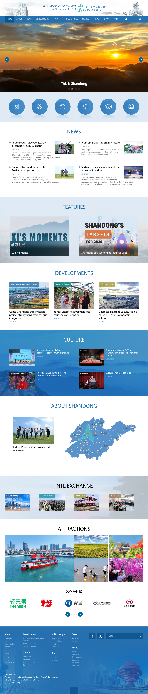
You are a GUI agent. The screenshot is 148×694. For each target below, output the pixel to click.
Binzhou (94, 424)
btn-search (126, 19)
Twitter (100, 636)
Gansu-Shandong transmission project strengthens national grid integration (28, 315)
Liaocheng (76, 435)
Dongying (101, 423)
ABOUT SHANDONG (74, 406)
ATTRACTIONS (74, 529)
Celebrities (27, 665)
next (141, 59)
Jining (82, 450)
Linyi (97, 450)
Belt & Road (56, 644)
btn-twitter (139, 19)
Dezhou (80, 428)
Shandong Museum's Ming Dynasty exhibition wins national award (122, 353)
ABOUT (19, 19)
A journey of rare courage (118, 373)
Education (76, 660)
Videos (7, 647)
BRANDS (85, 19)
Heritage (26, 660)
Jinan (85, 435)
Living (75, 648)
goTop (74, 690)
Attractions (76, 639)
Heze (71, 451)
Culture (26, 653)
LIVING (106, 19)
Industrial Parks (57, 641)
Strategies (55, 657)
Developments (30, 634)
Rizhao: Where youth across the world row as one (31, 448)
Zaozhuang (89, 452)
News (7, 653)
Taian (86, 442)
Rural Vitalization (29, 644)
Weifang (103, 433)
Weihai (132, 428)
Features (8, 660)
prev (7, 59)
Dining (74, 641)
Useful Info (76, 666)
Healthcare (76, 654)
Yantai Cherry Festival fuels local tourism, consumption (72, 314)
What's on (27, 657)
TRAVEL (97, 19)
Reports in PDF (10, 663)
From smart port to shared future (100, 142)
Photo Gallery (10, 644)
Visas (74, 652)
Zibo (95, 435)
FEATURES (74, 207)
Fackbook (92, 636)
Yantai (126, 428)
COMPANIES (74, 592)
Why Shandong (58, 639)
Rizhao (106, 446)
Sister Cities (56, 647)
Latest (7, 657)
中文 (116, 19)
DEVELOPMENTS (42, 19)
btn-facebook (133, 19)
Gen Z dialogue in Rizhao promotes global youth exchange (53, 351)
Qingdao (116, 438)
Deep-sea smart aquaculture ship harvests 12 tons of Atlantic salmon (118, 315)
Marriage (75, 663)
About (8, 634)
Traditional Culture (30, 662)
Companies (56, 660)
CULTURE (56, 19)
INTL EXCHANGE (71, 19)
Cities (7, 641)
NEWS (29, 19)
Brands (55, 653)
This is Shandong (74, 84)
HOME (9, 19)
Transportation (77, 657)
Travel (75, 634)
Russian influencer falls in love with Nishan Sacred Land (51, 374)
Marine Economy (29, 646)
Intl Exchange (58, 634)
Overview (8, 639)
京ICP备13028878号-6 (13, 683)
